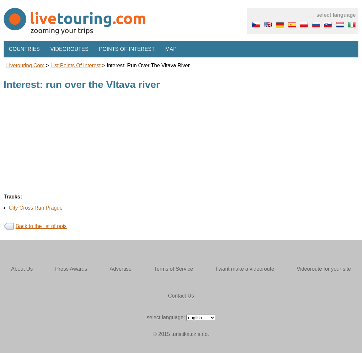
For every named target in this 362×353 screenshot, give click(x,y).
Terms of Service (173, 269)
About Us (22, 269)
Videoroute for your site (324, 269)
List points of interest (76, 65)
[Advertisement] (181, 143)
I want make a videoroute (245, 269)
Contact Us (181, 296)
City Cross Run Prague (36, 208)
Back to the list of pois (41, 226)
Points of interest (127, 49)
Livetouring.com (25, 65)
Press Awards (71, 269)
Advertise (121, 269)
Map (171, 49)
